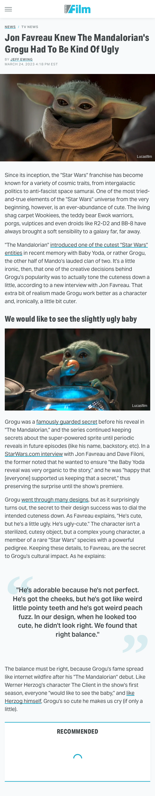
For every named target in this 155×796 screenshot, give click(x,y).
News (10, 27)
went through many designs (54, 499)
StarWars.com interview (34, 454)
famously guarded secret (66, 421)
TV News (29, 27)
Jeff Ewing (21, 59)
